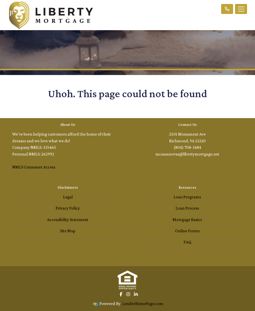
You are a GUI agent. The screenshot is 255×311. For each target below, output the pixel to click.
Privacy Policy (68, 208)
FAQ (187, 241)
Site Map (67, 230)
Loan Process (187, 208)
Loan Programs (187, 196)
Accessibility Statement (67, 219)
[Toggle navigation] (241, 9)
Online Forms (187, 230)
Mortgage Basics (187, 219)
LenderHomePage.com (142, 303)
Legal (68, 196)
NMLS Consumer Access (33, 166)
